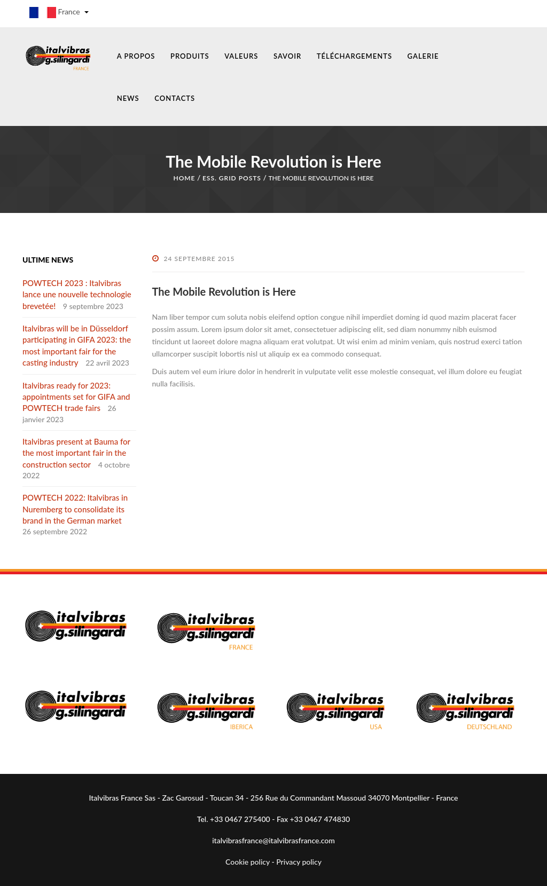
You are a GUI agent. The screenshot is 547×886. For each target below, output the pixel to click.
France (59, 12)
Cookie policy (247, 861)
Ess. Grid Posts (231, 178)
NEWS (128, 98)
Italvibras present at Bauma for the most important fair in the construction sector (76, 453)
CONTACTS (174, 98)
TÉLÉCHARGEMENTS (354, 56)
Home (184, 178)
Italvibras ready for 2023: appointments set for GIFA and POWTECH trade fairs (76, 397)
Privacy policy (299, 861)
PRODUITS (189, 56)
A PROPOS (136, 56)
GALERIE (423, 56)
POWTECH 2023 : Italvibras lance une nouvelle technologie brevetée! (76, 294)
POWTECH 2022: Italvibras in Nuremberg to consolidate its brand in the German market (75, 509)
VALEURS (241, 56)
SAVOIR (287, 56)
